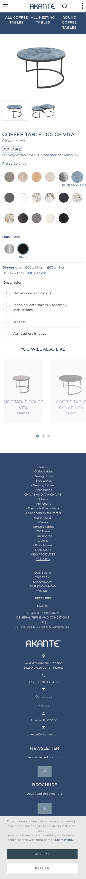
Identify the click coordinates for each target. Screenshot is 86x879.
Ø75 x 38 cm (34, 267)
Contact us (50, 696)
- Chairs (38, 499)
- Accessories (38, 490)
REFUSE (42, 868)
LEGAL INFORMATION (38, 612)
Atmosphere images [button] (24, 333)
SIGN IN (38, 605)
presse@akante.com (50, 734)
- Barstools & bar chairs (38, 508)
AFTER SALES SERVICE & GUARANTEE (38, 626)
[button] (37, 436)
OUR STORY (38, 572)
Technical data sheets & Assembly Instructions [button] (35, 307)
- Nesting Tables (38, 485)
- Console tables (38, 526)
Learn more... (64, 839)
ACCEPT (42, 854)
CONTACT (38, 591)
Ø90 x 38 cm (14, 273)
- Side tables (38, 480)
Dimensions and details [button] (27, 293)
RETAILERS (38, 598)
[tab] (43, 283)
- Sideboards (38, 536)
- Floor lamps (38, 545)
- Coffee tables (38, 471)
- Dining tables (38, 476)
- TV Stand (38, 531)
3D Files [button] (14, 322)
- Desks (38, 522)
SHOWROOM (38, 581)
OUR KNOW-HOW (38, 586)
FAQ (38, 622)
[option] (16, 20)
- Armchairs (38, 503)
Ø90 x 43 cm (36, 273)
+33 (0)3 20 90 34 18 (50, 682)
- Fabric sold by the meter (38, 513)
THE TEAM (38, 577)
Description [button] (12, 282)
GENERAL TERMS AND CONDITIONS (38, 617)
